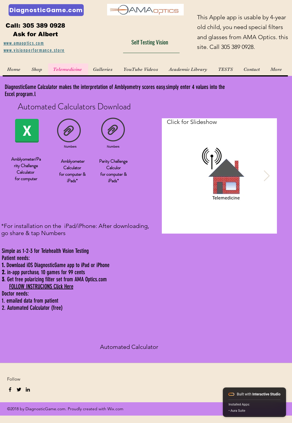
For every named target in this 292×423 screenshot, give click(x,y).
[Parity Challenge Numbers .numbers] (113, 130)
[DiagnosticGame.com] (46, 10)
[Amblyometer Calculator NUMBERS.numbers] (69, 131)
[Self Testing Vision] (151, 42)
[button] (103, 69)
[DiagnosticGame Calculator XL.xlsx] (27, 131)
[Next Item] (266, 176)
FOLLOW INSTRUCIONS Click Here (41, 286)
